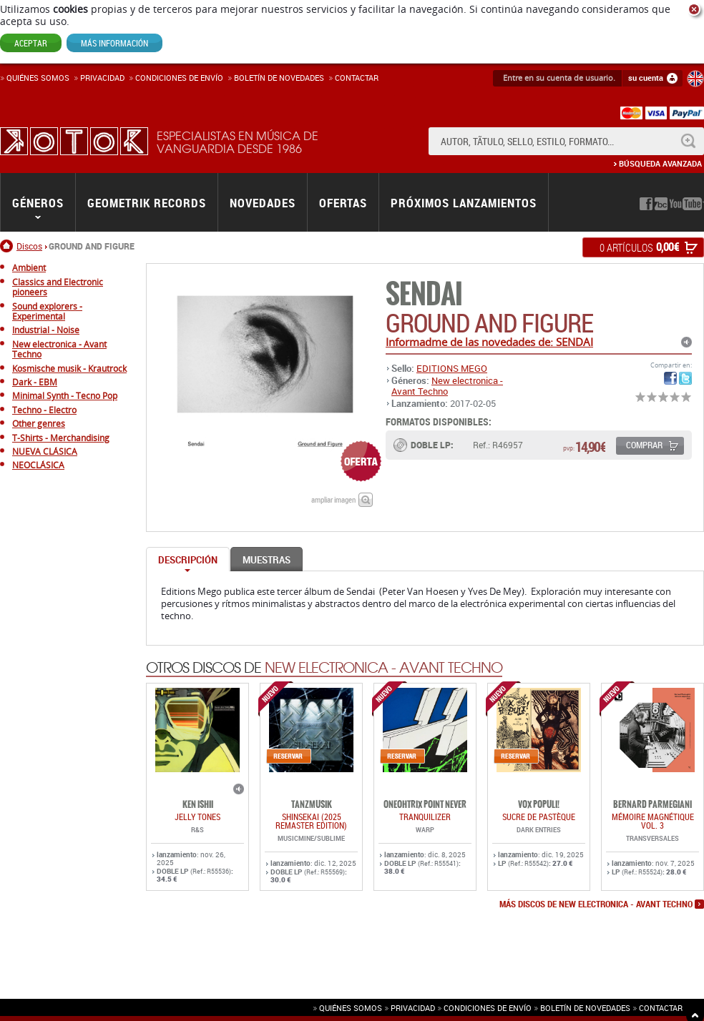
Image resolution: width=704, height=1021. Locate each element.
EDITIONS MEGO (451, 368)
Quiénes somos (37, 77)
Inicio (8, 246)
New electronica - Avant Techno (447, 385)
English (695, 78)
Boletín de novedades (279, 77)
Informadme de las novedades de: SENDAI (489, 342)
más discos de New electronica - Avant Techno (596, 904)
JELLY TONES (197, 816)
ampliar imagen (333, 499)
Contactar (356, 77)
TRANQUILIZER (425, 816)
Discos (29, 246)
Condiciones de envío (488, 1007)
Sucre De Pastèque (538, 816)
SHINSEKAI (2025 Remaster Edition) (311, 821)
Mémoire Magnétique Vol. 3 (653, 821)
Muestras (266, 559)
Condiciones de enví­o (179, 77)
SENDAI (424, 294)
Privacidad (102, 77)
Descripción (187, 559)
